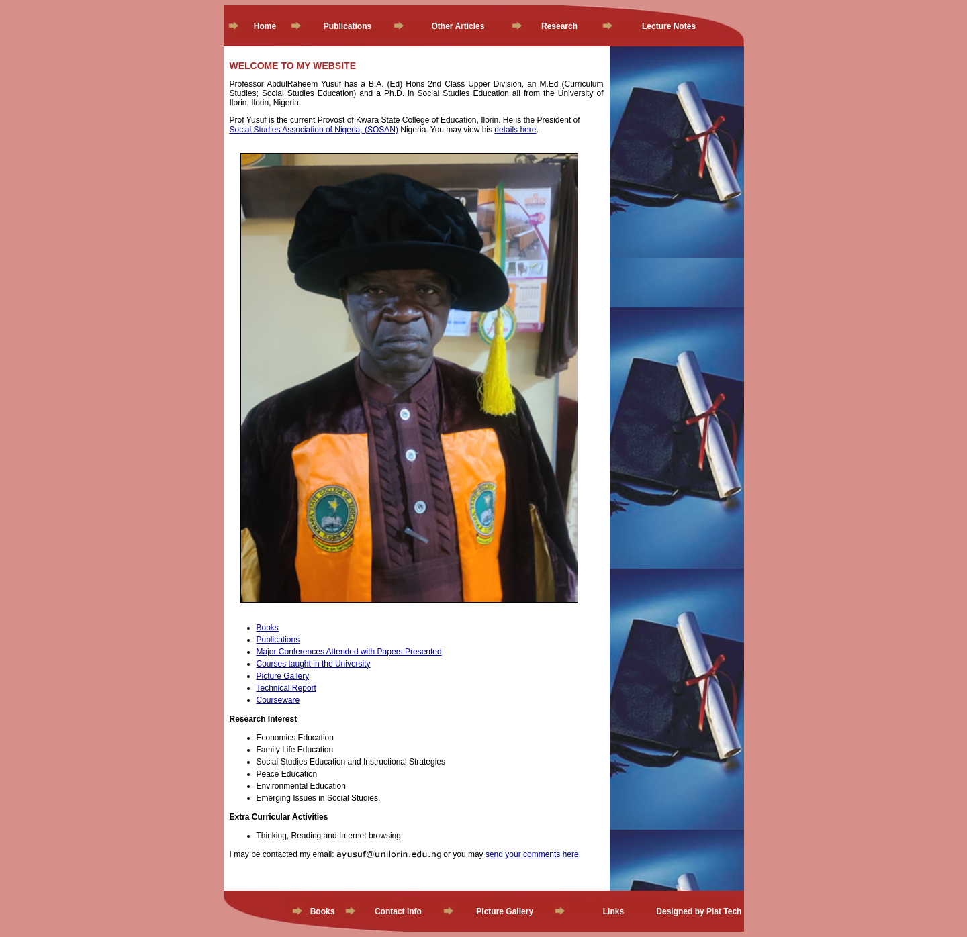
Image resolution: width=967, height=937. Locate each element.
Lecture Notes (669, 26)
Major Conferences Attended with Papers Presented (349, 651)
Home (265, 26)
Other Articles (458, 26)
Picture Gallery (283, 676)
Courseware (278, 700)
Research (559, 26)
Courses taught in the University (314, 664)
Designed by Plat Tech (698, 911)
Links (613, 911)
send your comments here (532, 854)
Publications (347, 26)
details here (515, 129)
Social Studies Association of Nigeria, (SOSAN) (314, 129)
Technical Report (286, 688)
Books (268, 627)
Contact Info (398, 911)
